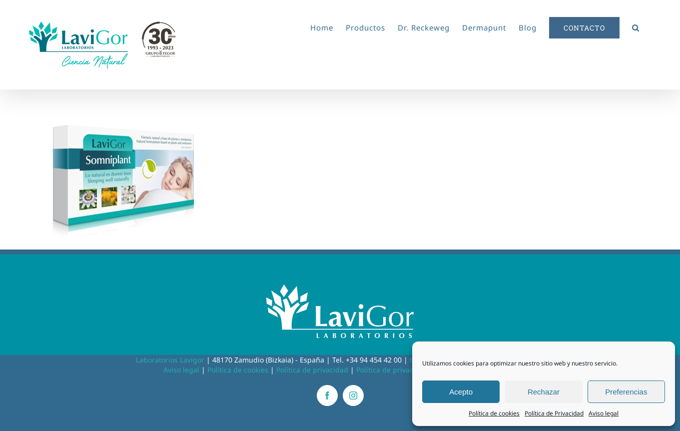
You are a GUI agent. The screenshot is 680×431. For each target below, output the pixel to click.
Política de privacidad (312, 369)
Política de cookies (494, 413)
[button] (636, 26)
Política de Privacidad (554, 413)
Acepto (461, 392)
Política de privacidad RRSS (401, 369)
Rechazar (544, 392)
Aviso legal (604, 413)
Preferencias (626, 392)
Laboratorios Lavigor (170, 359)
